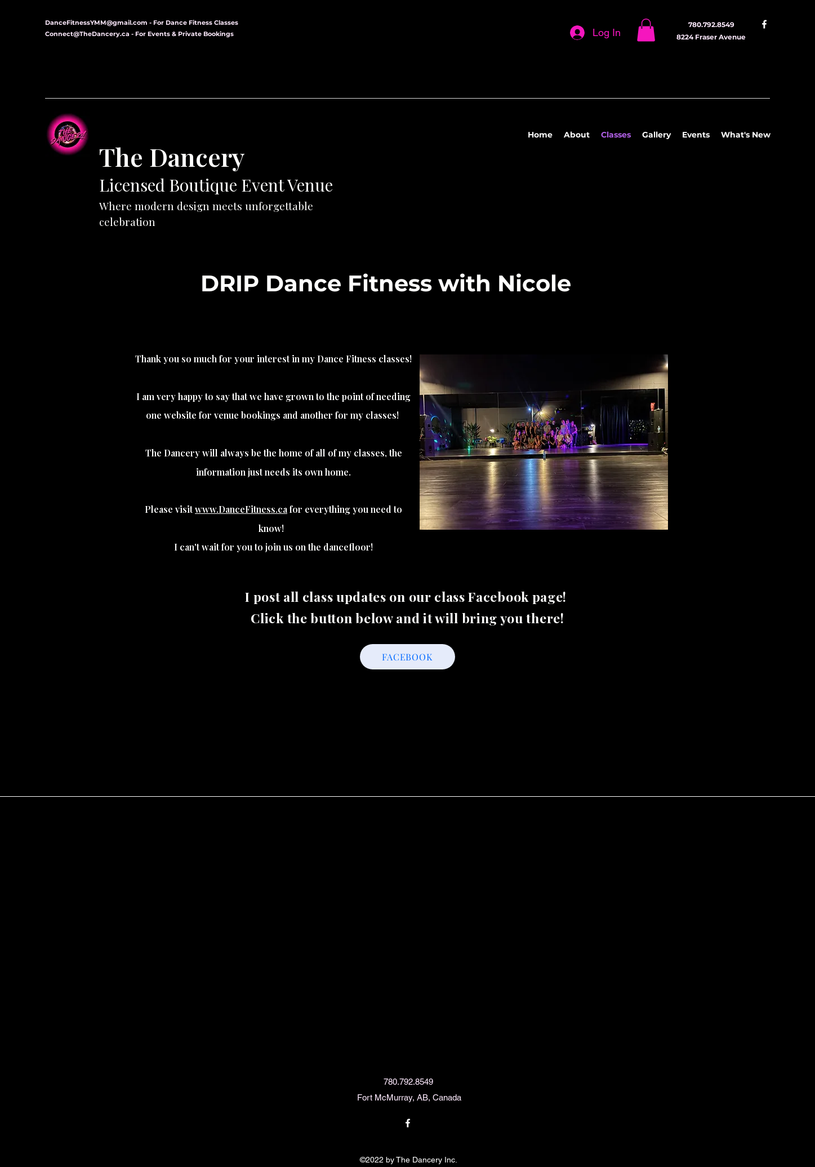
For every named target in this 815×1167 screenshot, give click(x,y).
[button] (646, 30)
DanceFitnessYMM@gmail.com (96, 22)
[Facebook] (764, 24)
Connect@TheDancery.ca (87, 34)
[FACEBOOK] (407, 656)
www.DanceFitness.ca (241, 509)
